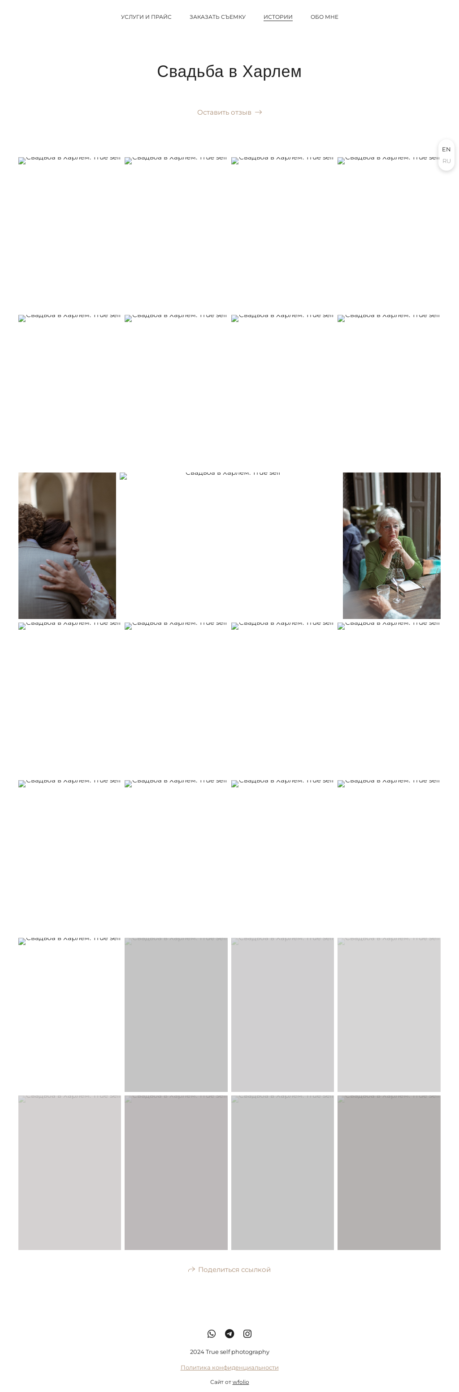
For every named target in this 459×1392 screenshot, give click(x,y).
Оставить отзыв (224, 112)
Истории (278, 16)
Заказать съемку (218, 16)
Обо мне (324, 16)
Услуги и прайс (146, 16)
